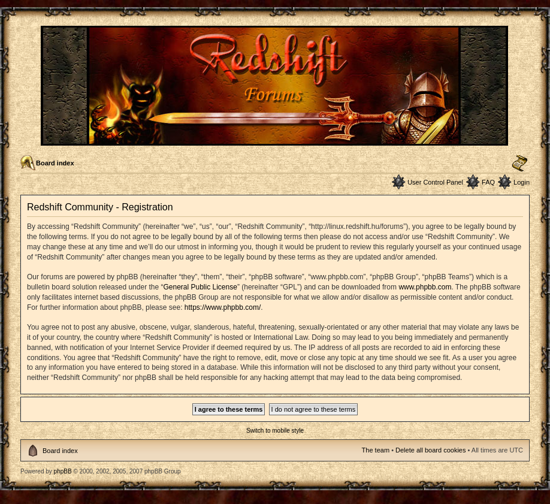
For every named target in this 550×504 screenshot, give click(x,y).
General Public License (200, 287)
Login (521, 182)
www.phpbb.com (424, 287)
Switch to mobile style (275, 430)
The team (375, 450)
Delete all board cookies (430, 450)
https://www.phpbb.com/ (223, 307)
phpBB (63, 471)
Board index (55, 163)
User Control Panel (435, 182)
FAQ (488, 182)
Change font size (520, 163)
